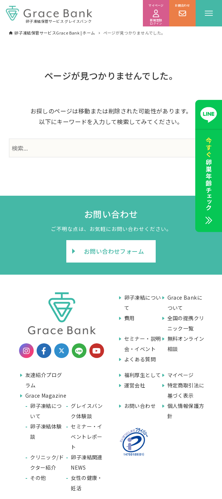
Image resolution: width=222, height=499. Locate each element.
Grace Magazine (46, 395)
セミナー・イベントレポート (86, 437)
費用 (129, 318)
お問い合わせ (140, 405)
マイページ (180, 375)
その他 (38, 477)
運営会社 (134, 385)
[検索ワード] (111, 148)
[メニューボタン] (209, 13)
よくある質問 (140, 359)
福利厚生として (142, 375)
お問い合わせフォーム (114, 251)
